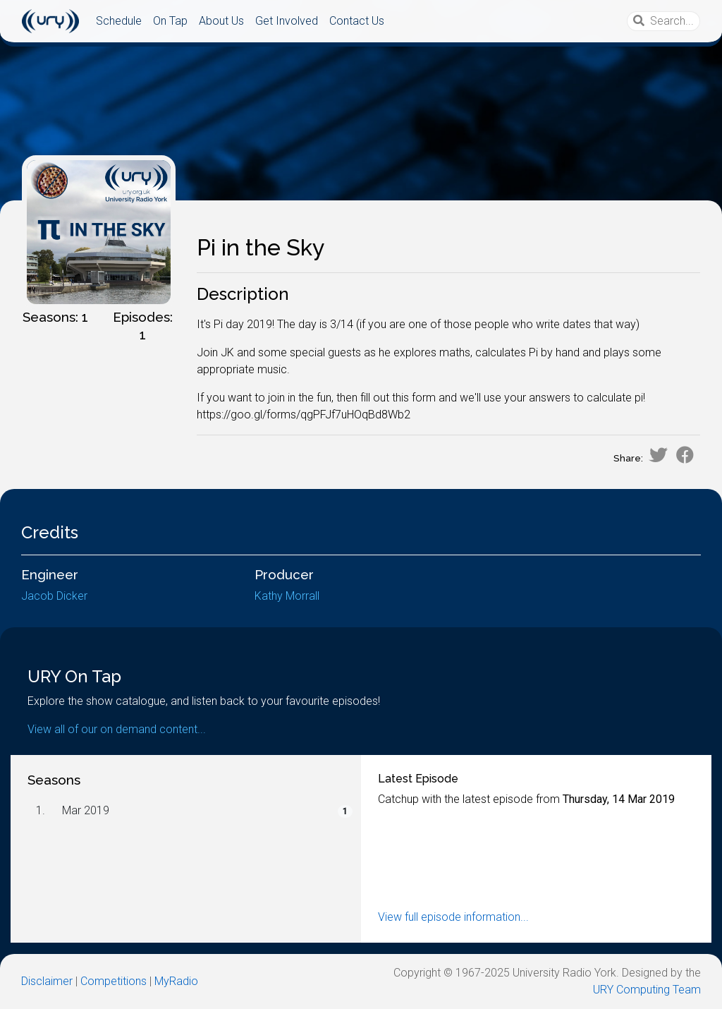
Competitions (113, 981)
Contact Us (356, 21)
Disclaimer (47, 981)
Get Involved (286, 21)
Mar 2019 (85, 810)
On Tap (170, 21)
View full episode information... (453, 917)
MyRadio (176, 981)
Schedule (119, 21)
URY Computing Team (647, 989)
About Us (221, 21)
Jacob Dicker (54, 596)
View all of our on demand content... (116, 729)
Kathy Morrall (287, 596)
